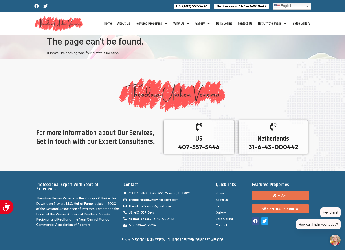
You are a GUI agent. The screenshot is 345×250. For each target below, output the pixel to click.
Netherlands (273, 138)
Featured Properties (152, 23)
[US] (199, 127)
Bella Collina (224, 23)
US (198, 138)
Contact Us (245, 23)
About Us (123, 23)
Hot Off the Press (272, 23)
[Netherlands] (273, 127)
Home (108, 23)
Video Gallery (301, 23)
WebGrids (217, 239)
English (283, 6)
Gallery (202, 23)
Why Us (181, 23)
